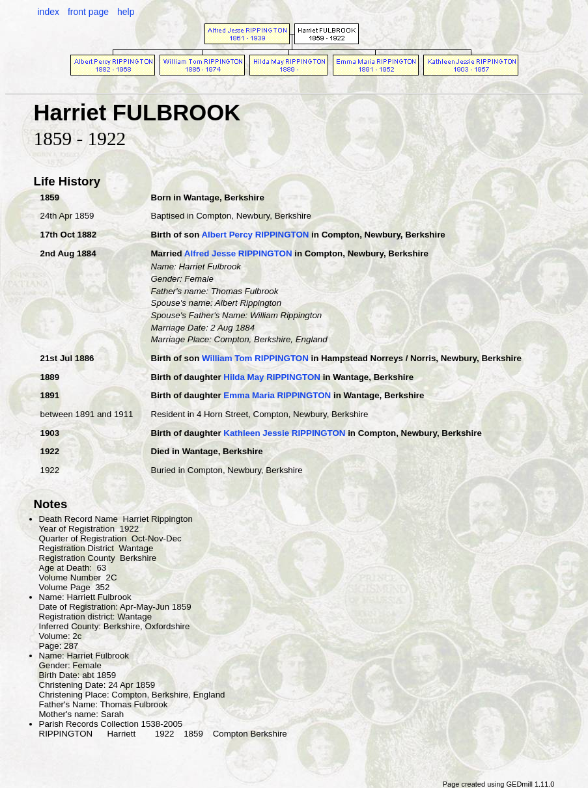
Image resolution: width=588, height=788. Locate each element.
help (125, 12)
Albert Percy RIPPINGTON (255, 234)
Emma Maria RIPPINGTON (277, 395)
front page (88, 12)
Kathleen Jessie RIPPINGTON (284, 433)
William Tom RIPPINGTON (255, 358)
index (48, 12)
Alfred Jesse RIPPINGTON (238, 253)
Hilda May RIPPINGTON (271, 377)
